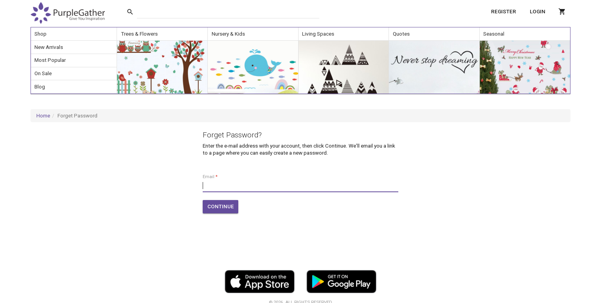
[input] (228, 11)
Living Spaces (318, 34)
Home (43, 116)
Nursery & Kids (228, 34)
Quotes (401, 34)
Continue (220, 206)
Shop (40, 34)
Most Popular (50, 60)
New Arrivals (48, 47)
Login (537, 11)
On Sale (43, 73)
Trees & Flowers (139, 34)
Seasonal (493, 34)
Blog (39, 87)
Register (503, 11)
